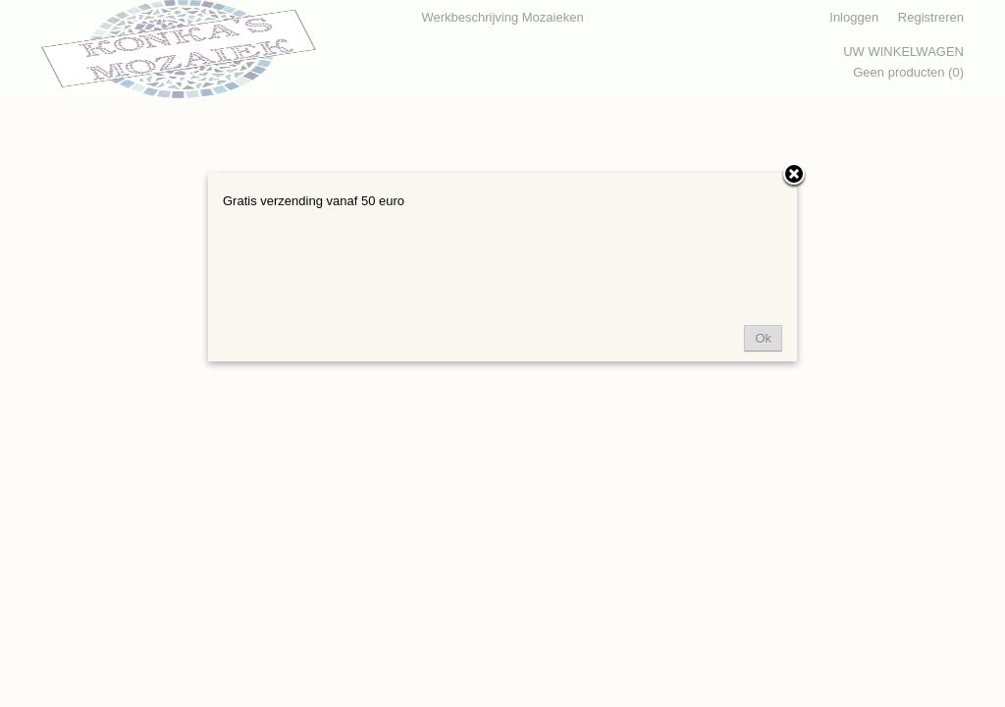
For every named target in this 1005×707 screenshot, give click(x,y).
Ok (763, 338)
